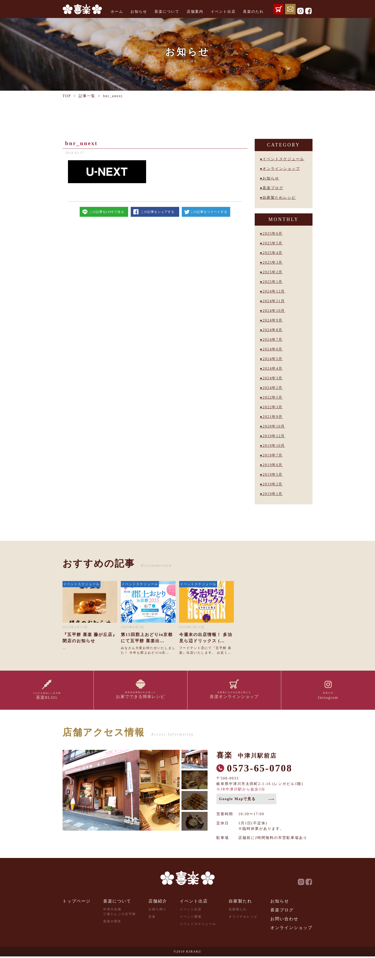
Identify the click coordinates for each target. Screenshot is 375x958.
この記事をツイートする (208, 212)
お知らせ (138, 12)
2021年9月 (272, 417)
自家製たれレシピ (279, 198)
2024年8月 (272, 330)
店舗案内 (195, 12)
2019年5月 (272, 475)
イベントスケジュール (283, 159)
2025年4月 (272, 253)
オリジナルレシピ (243, 918)
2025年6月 (272, 234)
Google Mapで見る (237, 800)
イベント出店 (223, 12)
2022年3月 (272, 407)
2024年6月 (272, 349)
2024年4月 (272, 368)
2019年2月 (272, 484)
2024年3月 (272, 378)
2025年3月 (272, 262)
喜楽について (166, 12)
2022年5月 (272, 397)
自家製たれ (240, 902)
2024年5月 (272, 359)
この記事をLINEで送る (106, 212)
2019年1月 (272, 494)
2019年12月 (273, 436)
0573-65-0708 (259, 769)
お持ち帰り (157, 911)
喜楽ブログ (272, 188)
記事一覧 (87, 96)
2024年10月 (273, 311)
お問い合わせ (284, 920)
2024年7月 (272, 340)
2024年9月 (272, 320)
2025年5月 (272, 243)
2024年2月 (272, 388)
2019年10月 (273, 446)
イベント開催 (191, 918)
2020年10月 (273, 426)
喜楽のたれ (253, 12)
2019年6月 (272, 465)
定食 (152, 918)
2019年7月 (272, 455)
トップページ (77, 902)
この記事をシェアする (157, 212)
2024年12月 (273, 291)
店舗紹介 (157, 902)
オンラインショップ (281, 169)
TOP (67, 96)
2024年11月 (273, 301)
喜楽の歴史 (112, 923)
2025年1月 (272, 282)
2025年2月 (272, 272)
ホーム (117, 12)
